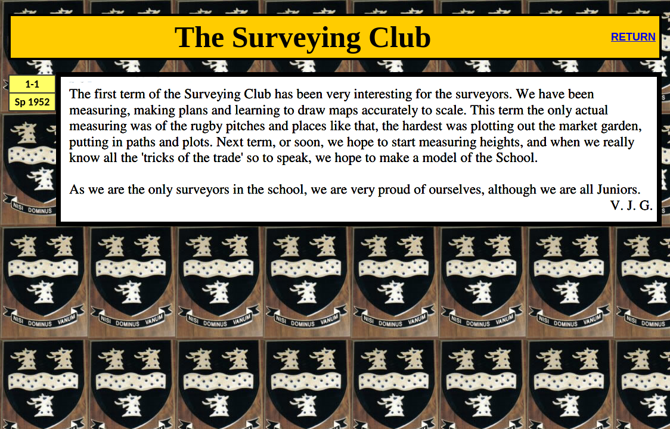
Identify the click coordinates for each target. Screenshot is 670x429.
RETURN (633, 37)
